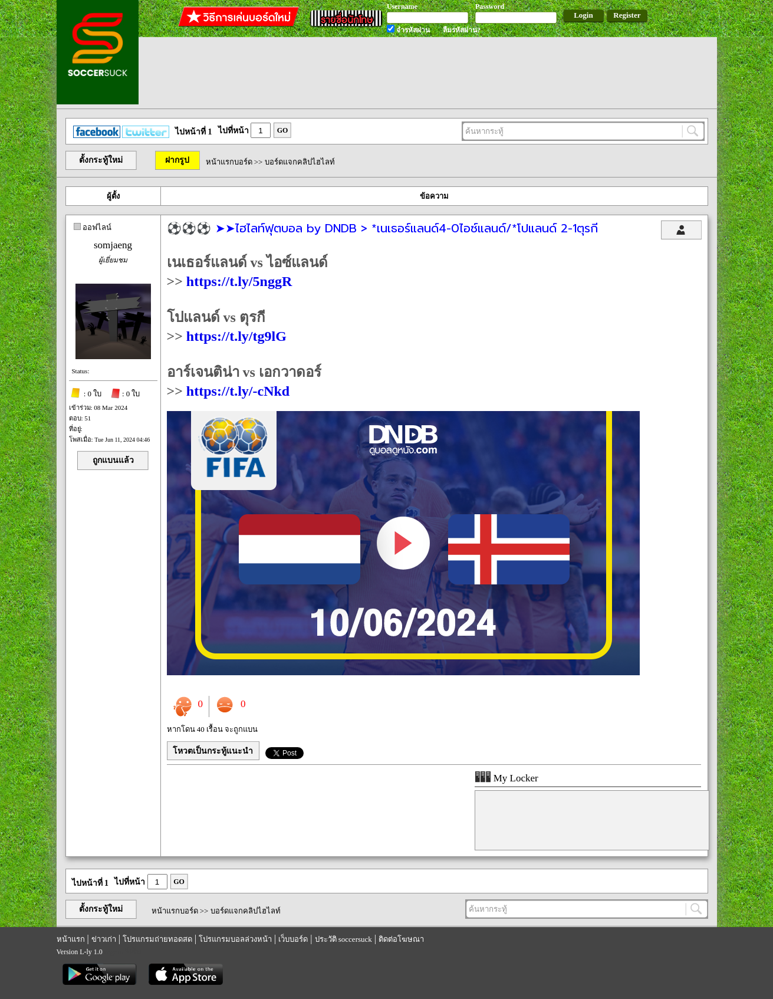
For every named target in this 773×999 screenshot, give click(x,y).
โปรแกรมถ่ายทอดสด (157, 939)
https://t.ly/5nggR (239, 281)
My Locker (506, 778)
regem (113, 951)
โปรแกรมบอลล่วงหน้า (235, 939)
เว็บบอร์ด (293, 939)
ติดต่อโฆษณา (401, 939)
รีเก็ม (133, 951)
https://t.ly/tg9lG (236, 336)
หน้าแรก (71, 939)
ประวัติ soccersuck (343, 939)
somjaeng (113, 245)
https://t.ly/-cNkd (238, 391)
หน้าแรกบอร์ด (229, 161)
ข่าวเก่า (103, 939)
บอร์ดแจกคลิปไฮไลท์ (300, 161)
